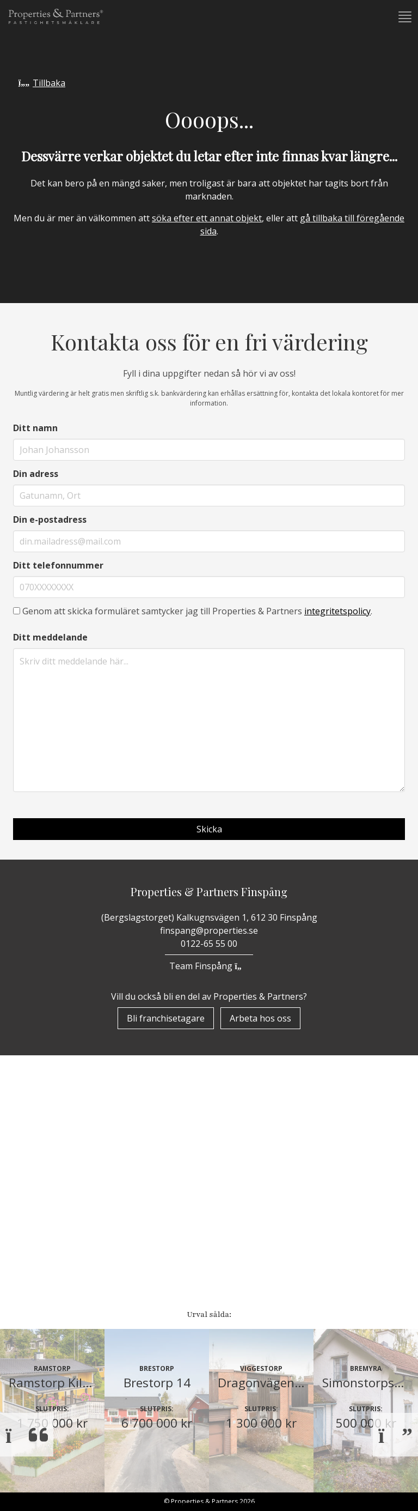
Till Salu (46, 1263)
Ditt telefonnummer (58, 565)
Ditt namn (35, 428)
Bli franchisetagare (166, 1018)
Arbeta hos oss (260, 1018)
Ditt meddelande (50, 637)
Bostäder (42, 1241)
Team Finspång (208, 966)
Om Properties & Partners (81, 1184)
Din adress (35, 474)
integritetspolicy (337, 611)
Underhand (48, 1288)
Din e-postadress (50, 519)
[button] (403, 17)
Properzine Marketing (73, 1212)
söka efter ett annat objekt (207, 218)
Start (33, 1156)
